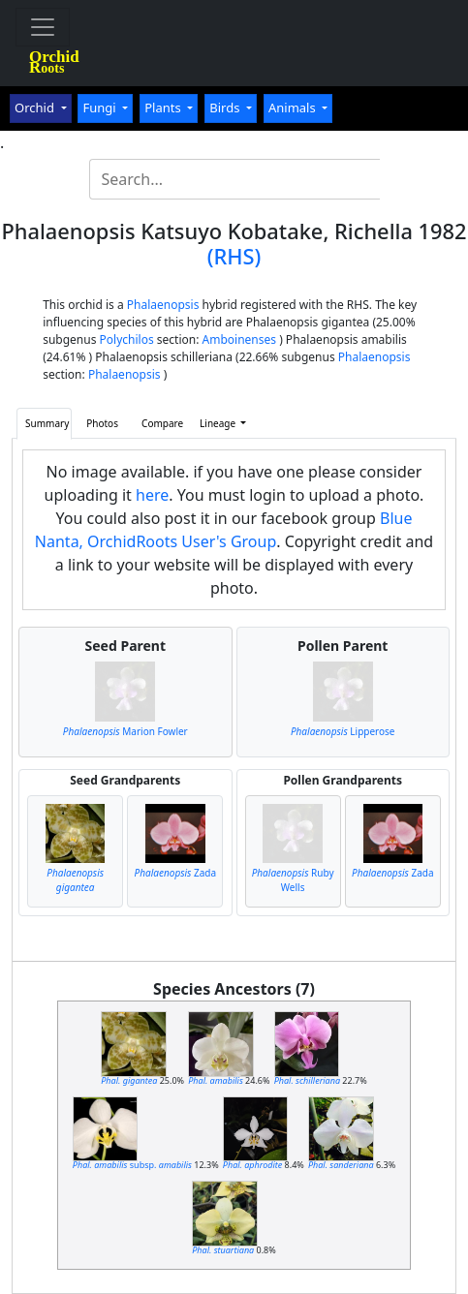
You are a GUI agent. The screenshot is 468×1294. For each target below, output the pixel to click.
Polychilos (127, 339)
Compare (162, 423)
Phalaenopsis (163, 304)
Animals (293, 107)
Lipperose (343, 731)
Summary (47, 423)
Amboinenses (240, 339)
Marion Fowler (125, 731)
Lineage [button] (219, 423)
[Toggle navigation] (43, 27)
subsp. (132, 1164)
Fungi (100, 107)
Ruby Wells (293, 880)
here (152, 495)
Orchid (36, 107)
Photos (102, 423)
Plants (164, 107)
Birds (226, 107)
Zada (176, 872)
